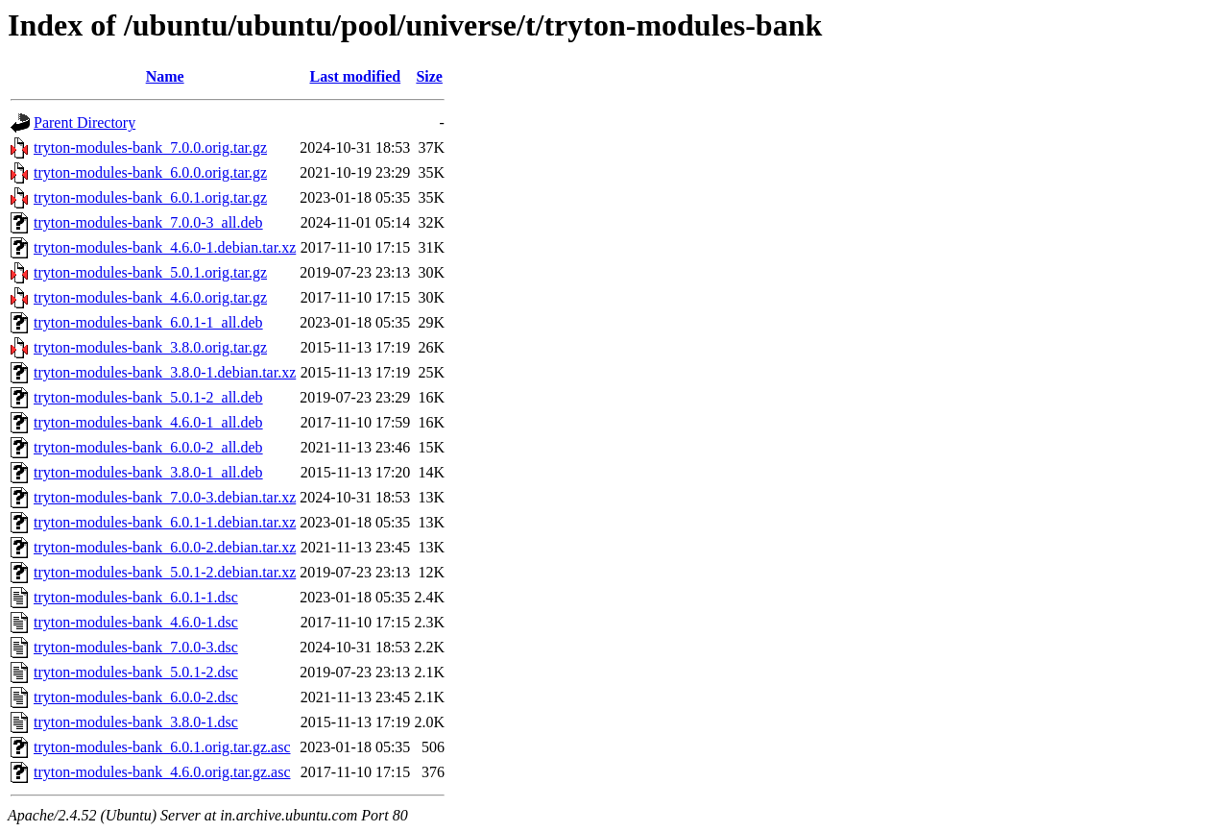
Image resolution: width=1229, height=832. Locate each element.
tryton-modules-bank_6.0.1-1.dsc (136, 597)
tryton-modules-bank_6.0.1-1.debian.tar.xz (165, 522)
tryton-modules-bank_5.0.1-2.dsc (136, 672)
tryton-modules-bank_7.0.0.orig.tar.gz (150, 147)
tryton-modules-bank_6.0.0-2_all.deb (148, 447)
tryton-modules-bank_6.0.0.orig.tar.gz (150, 172)
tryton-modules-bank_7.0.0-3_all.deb (148, 222)
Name (165, 76)
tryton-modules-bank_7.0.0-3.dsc (136, 647)
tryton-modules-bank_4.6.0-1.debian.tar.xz (165, 247)
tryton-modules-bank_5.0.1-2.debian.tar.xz (165, 572)
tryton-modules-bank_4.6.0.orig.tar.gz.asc (162, 772)
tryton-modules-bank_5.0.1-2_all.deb (148, 397)
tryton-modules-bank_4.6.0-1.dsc (136, 622)
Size (429, 76)
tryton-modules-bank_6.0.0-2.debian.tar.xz (165, 547)
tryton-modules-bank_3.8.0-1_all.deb (148, 472)
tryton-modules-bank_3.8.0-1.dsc (136, 722)
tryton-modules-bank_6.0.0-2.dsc (136, 697)
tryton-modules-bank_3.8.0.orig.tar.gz (150, 347)
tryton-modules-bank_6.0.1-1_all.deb (148, 322)
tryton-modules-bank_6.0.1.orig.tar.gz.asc (162, 747)
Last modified (354, 76)
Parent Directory (84, 122)
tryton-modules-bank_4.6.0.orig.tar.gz (150, 297)
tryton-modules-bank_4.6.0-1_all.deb (148, 422)
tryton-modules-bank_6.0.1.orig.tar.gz (150, 197)
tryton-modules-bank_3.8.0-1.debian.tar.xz (165, 372)
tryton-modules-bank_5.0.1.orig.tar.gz (150, 272)
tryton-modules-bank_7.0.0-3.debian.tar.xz (165, 497)
